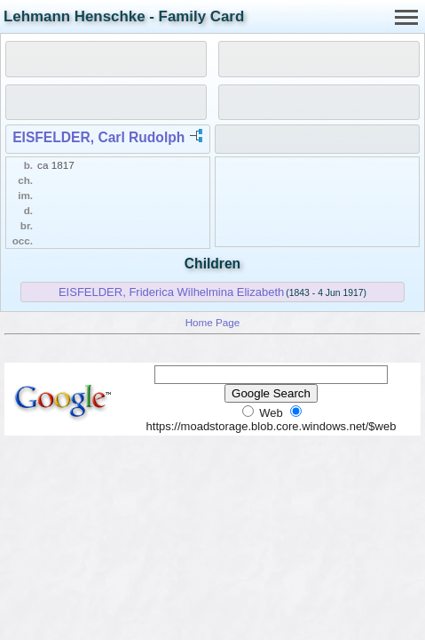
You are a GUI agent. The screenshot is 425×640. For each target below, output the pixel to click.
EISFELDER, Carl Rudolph (98, 137)
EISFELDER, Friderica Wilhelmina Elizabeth (171, 292)
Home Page (212, 322)
